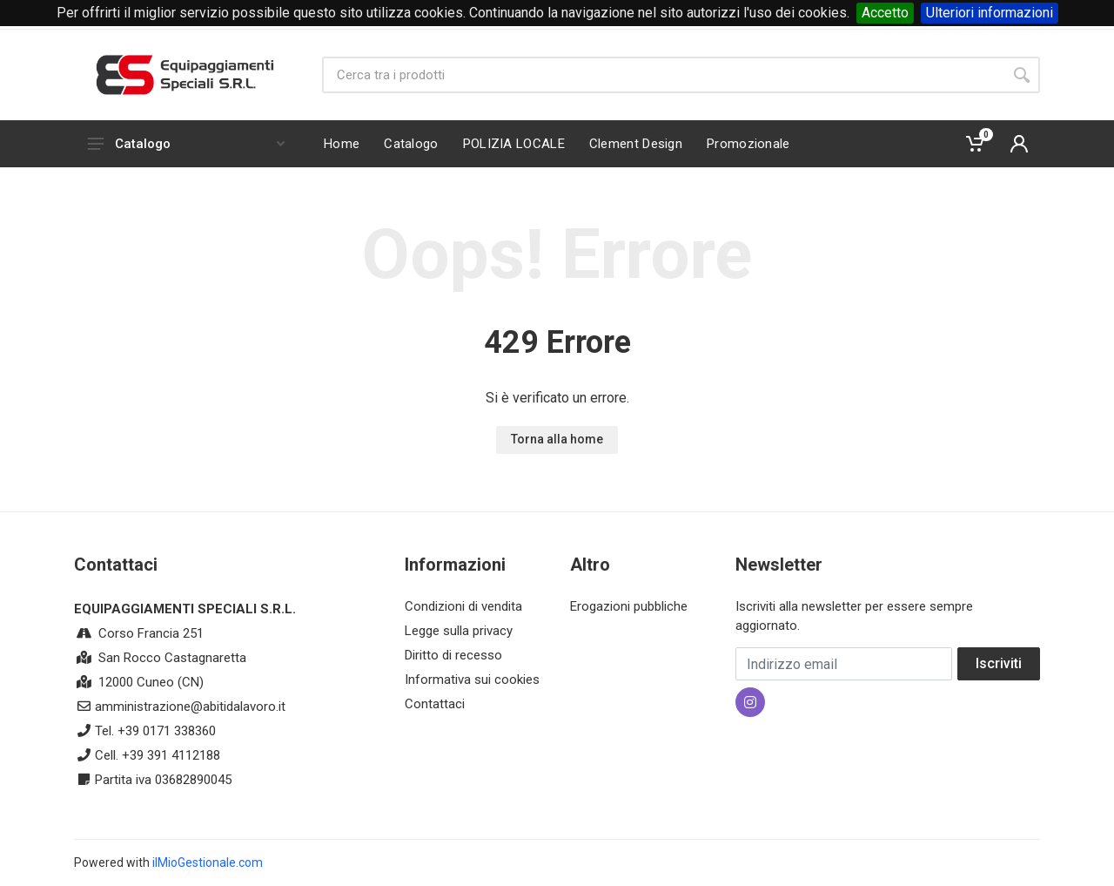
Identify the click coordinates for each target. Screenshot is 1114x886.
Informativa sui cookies (472, 679)
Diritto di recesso (453, 655)
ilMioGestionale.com (207, 862)
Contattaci (435, 704)
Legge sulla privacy (459, 631)
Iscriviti (999, 663)
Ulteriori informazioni (989, 12)
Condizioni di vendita (463, 606)
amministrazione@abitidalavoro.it (190, 706)
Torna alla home (557, 439)
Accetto (885, 12)
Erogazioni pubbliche (629, 606)
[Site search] (662, 75)
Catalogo (186, 144)
